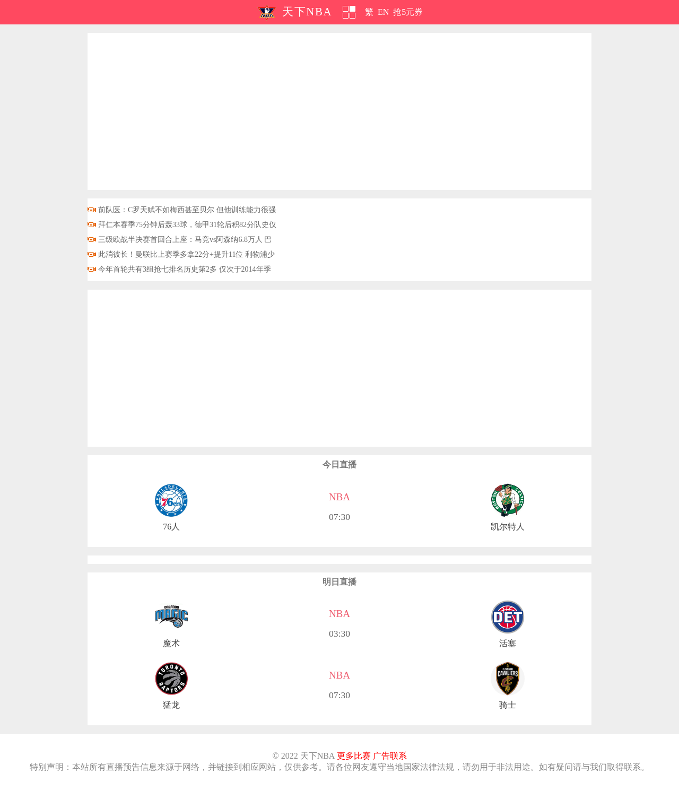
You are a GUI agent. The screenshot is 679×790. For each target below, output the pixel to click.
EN (383, 11)
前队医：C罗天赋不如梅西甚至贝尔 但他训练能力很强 (187, 210)
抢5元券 (408, 11)
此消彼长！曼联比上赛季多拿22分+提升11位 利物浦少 (186, 254)
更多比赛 (354, 755)
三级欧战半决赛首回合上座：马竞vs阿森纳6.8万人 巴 (185, 240)
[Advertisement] (339, 111)
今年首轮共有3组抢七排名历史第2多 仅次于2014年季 (184, 269)
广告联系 (390, 755)
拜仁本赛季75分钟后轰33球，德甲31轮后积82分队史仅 (187, 225)
